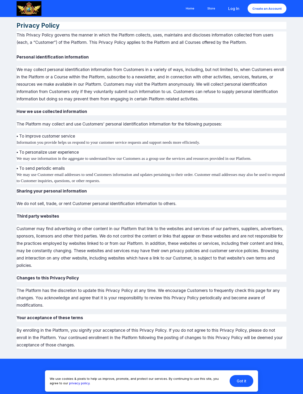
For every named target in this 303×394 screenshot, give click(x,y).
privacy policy (79, 383)
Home (190, 8)
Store (211, 8)
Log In (233, 8)
